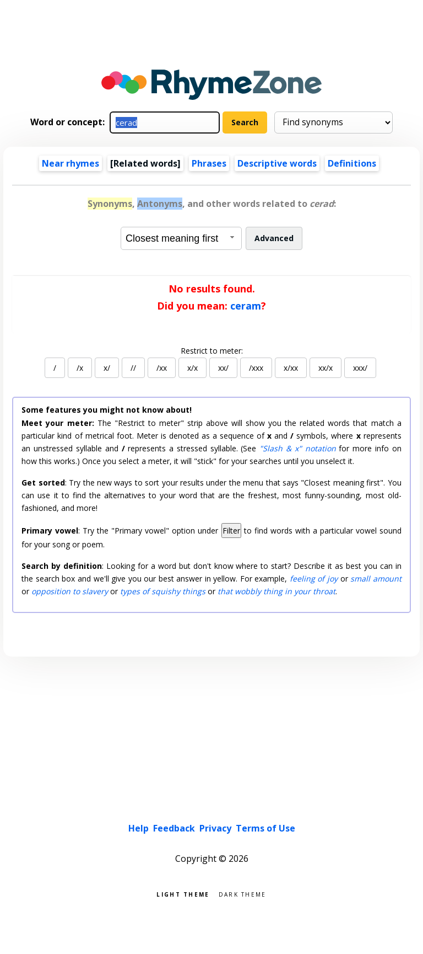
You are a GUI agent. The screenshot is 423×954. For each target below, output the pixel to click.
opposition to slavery (69, 591)
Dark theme (243, 893)
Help (138, 828)
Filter (231, 530)
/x (80, 368)
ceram (245, 305)
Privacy (215, 828)
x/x (192, 368)
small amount (376, 578)
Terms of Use (265, 828)
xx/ (223, 368)
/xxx (256, 368)
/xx (161, 368)
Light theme (182, 893)
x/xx (291, 368)
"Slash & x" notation (297, 448)
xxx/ (360, 368)
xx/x (325, 368)
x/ (107, 368)
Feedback (174, 828)
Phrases (209, 163)
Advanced (274, 238)
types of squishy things (162, 591)
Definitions (352, 163)
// (133, 368)
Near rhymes (70, 163)
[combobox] (181, 238)
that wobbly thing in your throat (276, 591)
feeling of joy (314, 578)
